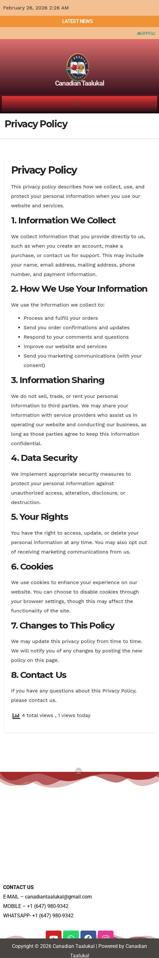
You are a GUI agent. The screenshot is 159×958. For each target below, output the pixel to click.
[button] (77, 104)
